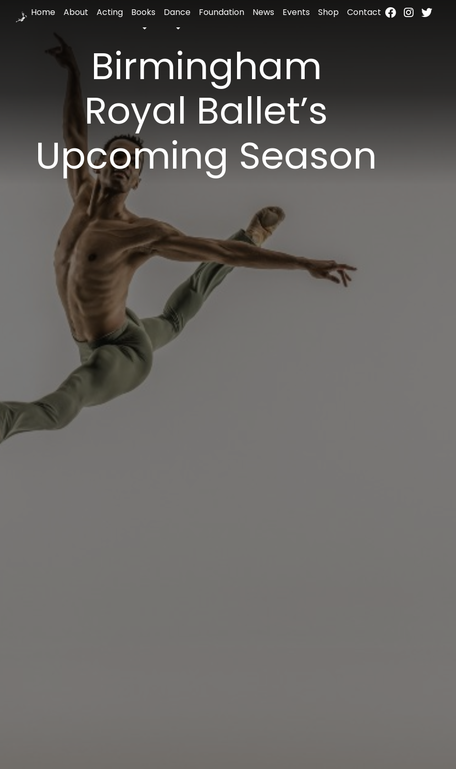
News (263, 12)
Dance (177, 12)
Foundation (221, 12)
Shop (328, 12)
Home (43, 12)
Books (143, 12)
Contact (364, 12)
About (76, 12)
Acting (110, 12)
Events (296, 12)
